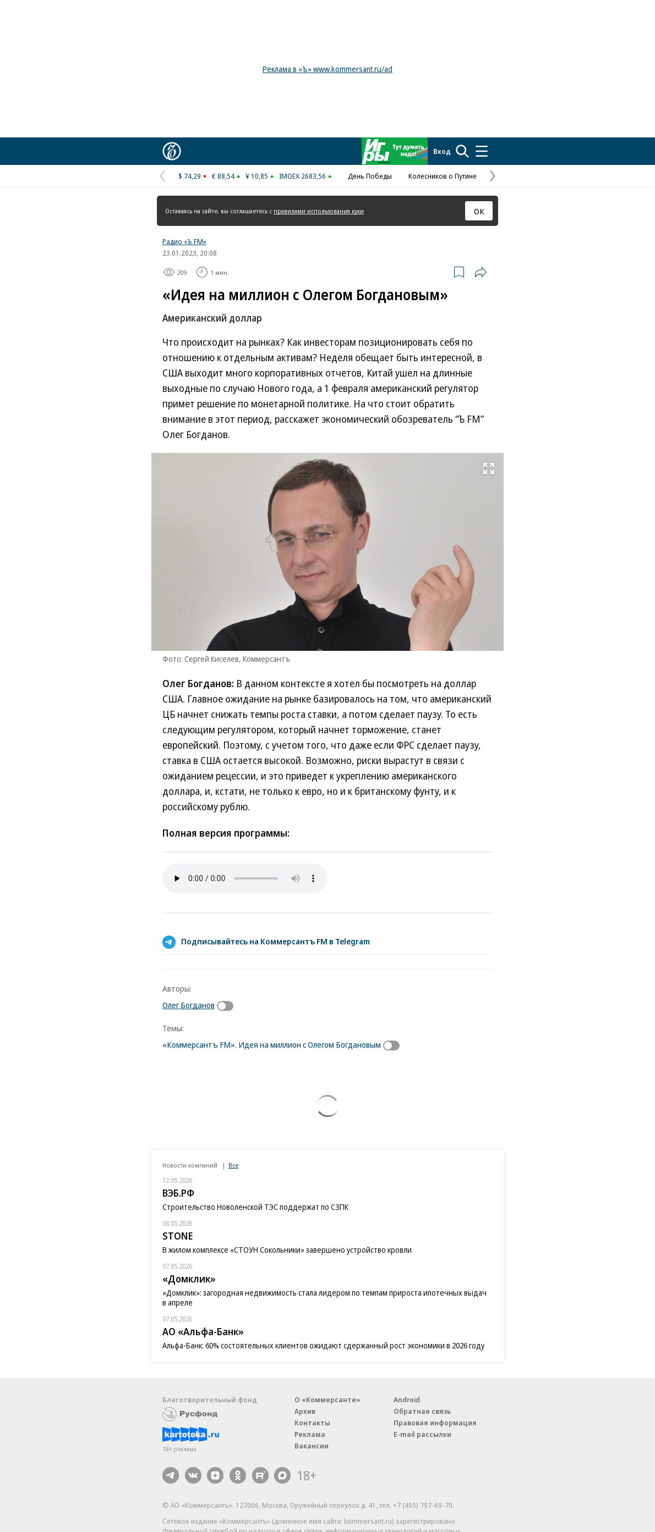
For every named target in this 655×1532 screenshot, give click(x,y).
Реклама (309, 1434)
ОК (479, 211)
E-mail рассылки (422, 1434)
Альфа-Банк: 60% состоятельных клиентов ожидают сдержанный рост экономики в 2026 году (323, 1345)
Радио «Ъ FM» (184, 241)
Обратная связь (422, 1411)
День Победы (370, 176)
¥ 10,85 (256, 176)
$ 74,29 (189, 176)
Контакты (312, 1423)
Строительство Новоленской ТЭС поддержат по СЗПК (255, 1207)
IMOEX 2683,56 (302, 176)
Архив (304, 1411)
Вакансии (311, 1446)
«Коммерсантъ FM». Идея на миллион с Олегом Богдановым (271, 1044)
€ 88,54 (223, 176)
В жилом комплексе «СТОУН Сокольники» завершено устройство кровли (287, 1250)
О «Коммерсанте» (327, 1399)
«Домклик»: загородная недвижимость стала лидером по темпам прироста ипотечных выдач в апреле (324, 1297)
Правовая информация (435, 1423)
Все (233, 1165)
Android (407, 1399)
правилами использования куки (319, 211)
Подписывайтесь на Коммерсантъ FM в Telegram (275, 941)
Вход (442, 151)
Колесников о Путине (442, 176)
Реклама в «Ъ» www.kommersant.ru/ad (327, 69)
